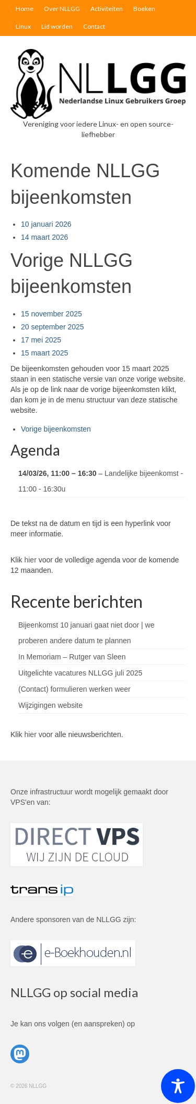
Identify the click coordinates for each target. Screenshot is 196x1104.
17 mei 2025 (41, 340)
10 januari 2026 (46, 224)
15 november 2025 (51, 314)
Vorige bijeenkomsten (56, 429)
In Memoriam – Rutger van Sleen (71, 657)
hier (30, 560)
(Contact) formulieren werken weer (74, 689)
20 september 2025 (52, 327)
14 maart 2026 (44, 237)
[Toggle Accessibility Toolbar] (178, 1086)
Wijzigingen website (50, 705)
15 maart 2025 (44, 353)
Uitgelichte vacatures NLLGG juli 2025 (80, 673)
